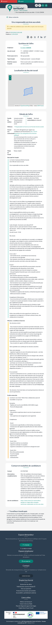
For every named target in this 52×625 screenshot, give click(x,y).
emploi (21, 1)
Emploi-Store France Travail (26, 608)
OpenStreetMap (25, 105)
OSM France (40, 105)
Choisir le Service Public (26, 604)
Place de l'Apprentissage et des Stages (26, 606)
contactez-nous (26, 576)
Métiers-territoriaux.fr (26, 601)
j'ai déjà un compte (26, 548)
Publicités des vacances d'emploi (25, 586)
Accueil (16, 10)
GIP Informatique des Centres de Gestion (31, 621)
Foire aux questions (26, 588)
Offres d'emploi (23, 10)
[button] (10, 76)
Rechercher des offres (26, 584)
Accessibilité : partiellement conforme (26, 593)
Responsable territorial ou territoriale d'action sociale (29, 126)
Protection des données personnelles (26, 590)
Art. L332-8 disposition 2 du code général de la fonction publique (25, 133)
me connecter (26, 561)
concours (4, 1)
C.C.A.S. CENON (26, 48)
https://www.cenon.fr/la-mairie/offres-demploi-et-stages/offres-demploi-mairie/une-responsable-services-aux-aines (32, 502)
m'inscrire (26, 545)
